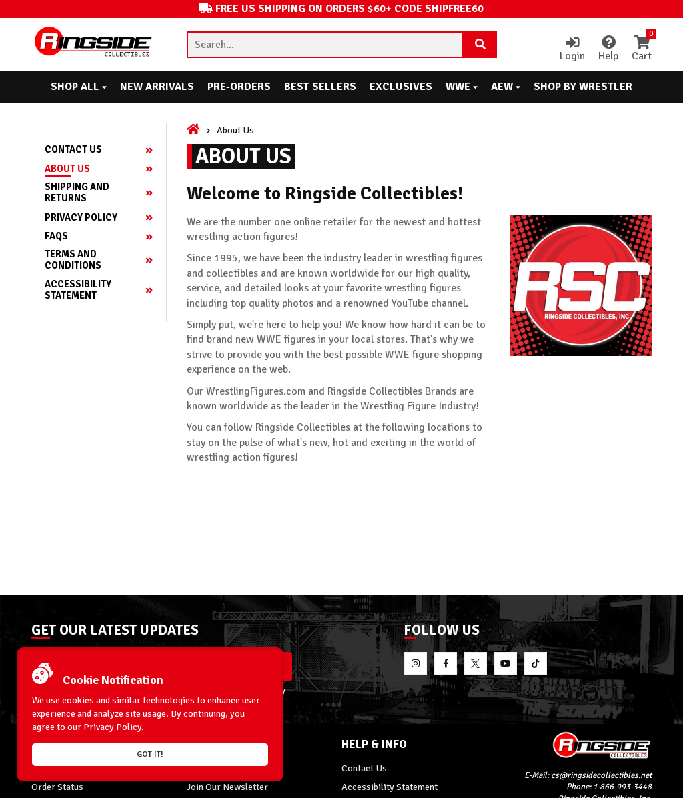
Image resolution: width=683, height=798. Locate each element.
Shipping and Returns (77, 192)
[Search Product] (480, 44)
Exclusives (401, 86)
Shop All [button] (79, 86)
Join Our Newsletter (227, 787)
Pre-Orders (239, 86)
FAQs (56, 236)
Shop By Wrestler (583, 86)
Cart (642, 49)
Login (572, 49)
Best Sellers (320, 86)
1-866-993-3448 (622, 787)
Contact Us (73, 149)
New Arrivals (157, 86)
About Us (67, 169)
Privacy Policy (81, 217)
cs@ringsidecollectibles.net (601, 775)
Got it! (150, 754)
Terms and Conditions (73, 260)
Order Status (57, 787)
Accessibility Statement (78, 290)
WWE (462, 86)
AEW (505, 86)
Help (608, 49)
